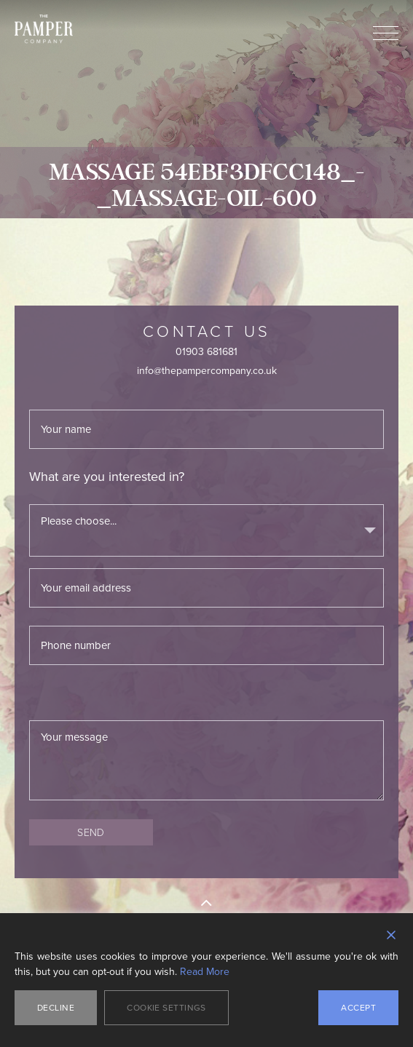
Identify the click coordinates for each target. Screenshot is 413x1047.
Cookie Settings (166, 1007)
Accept (358, 1007)
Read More (204, 972)
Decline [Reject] (55, 1007)
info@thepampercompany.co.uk (207, 370)
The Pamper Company (44, 29)
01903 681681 (206, 351)
